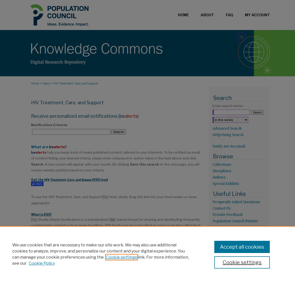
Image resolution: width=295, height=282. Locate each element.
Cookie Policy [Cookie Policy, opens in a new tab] (42, 263)
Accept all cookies (242, 247)
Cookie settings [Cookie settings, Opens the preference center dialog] (242, 262)
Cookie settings (121, 257)
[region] (147, 254)
